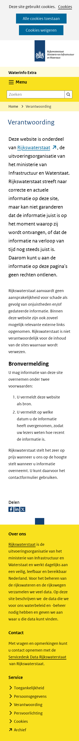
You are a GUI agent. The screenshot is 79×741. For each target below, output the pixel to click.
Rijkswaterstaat (37, 147)
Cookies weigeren (41, 30)
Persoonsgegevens (30, 696)
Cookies (65, 6)
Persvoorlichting (28, 713)
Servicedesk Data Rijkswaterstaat (37, 657)
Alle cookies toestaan (41, 18)
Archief (20, 729)
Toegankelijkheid (29, 687)
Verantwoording (28, 704)
